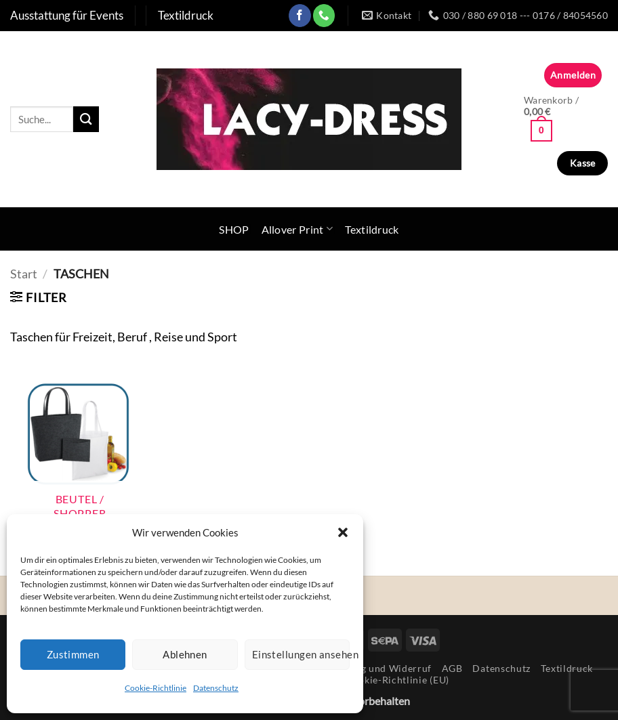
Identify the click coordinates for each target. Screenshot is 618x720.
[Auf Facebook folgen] (300, 15)
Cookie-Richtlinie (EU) (397, 679)
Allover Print (297, 228)
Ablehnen (185, 654)
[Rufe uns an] (324, 15)
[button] (343, 532)
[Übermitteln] (86, 118)
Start (23, 273)
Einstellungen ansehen (301, 654)
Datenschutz (216, 688)
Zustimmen (73, 654)
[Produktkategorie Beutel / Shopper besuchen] (80, 452)
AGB (452, 668)
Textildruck (372, 229)
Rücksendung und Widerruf (368, 668)
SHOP (234, 229)
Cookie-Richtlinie (155, 688)
